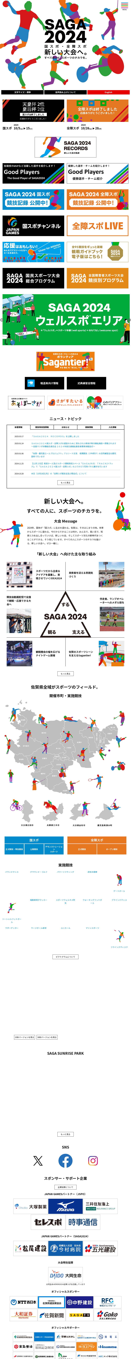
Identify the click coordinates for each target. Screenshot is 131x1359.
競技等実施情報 (42, 427)
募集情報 (89, 427)
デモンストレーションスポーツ (54, 849)
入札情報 (112, 427)
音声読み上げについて (65, 92)
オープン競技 (111, 849)
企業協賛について (65, 1187)
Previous (2, 320)
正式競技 (82, 849)
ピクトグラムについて (65, 956)
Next (129, 320)
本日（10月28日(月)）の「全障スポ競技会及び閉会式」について (59, 473)
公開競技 (34, 849)
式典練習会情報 (86, 383)
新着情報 (18, 427)
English (108, 92)
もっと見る (65, 482)
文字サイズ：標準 (22, 92)
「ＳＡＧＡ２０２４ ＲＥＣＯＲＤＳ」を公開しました (55, 436)
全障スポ (97, 840)
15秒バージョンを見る (24, 1037)
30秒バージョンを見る (47, 1037)
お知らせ (65, 427)
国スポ (34, 840)
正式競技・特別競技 (14, 849)
